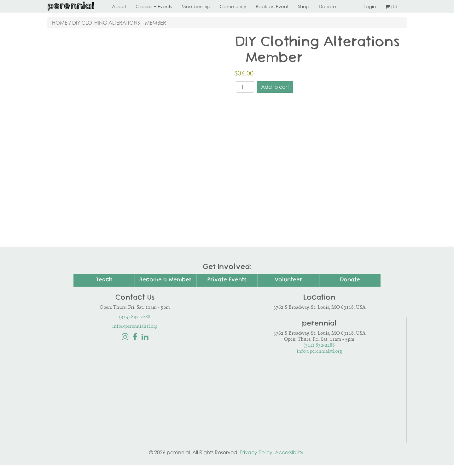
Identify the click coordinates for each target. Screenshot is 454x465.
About (119, 6)
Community (233, 6)
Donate (327, 6)
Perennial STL (71, 6)
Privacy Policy (256, 452)
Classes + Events (154, 6)
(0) (391, 6)
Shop (303, 6)
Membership (196, 6)
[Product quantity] (245, 86)
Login (370, 6)
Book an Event (272, 6)
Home (59, 23)
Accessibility (289, 452)
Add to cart (275, 87)
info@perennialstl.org (135, 326)
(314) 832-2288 (134, 317)
